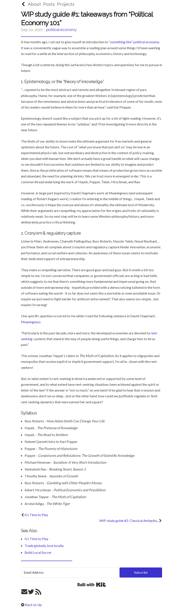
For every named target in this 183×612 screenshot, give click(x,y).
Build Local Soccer (38, 552)
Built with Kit (91, 584)
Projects (65, 4)
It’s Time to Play (34, 515)
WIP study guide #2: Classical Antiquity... (130, 520)
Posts (49, 4)
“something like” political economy (134, 42)
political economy (61, 29)
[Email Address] (69, 572)
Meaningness (30, 322)
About (34, 4)
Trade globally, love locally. (44, 546)
